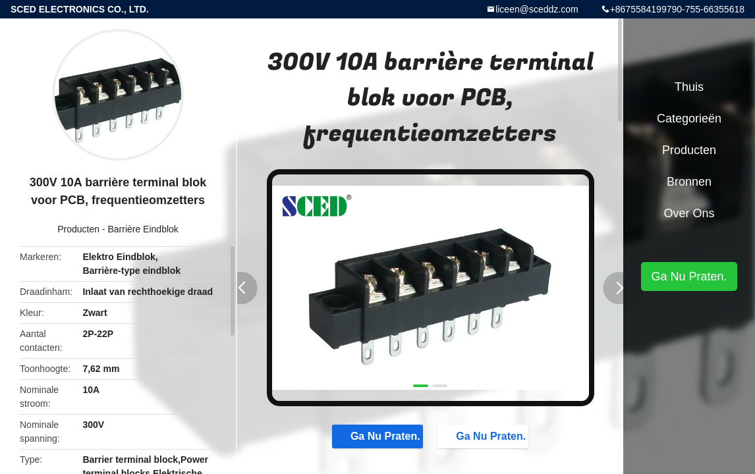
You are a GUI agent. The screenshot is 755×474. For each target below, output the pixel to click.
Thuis (689, 86)
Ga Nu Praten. (378, 435)
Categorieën (689, 118)
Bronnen (689, 181)
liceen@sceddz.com (536, 9)
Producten (78, 229)
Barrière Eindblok (142, 229)
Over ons (688, 213)
